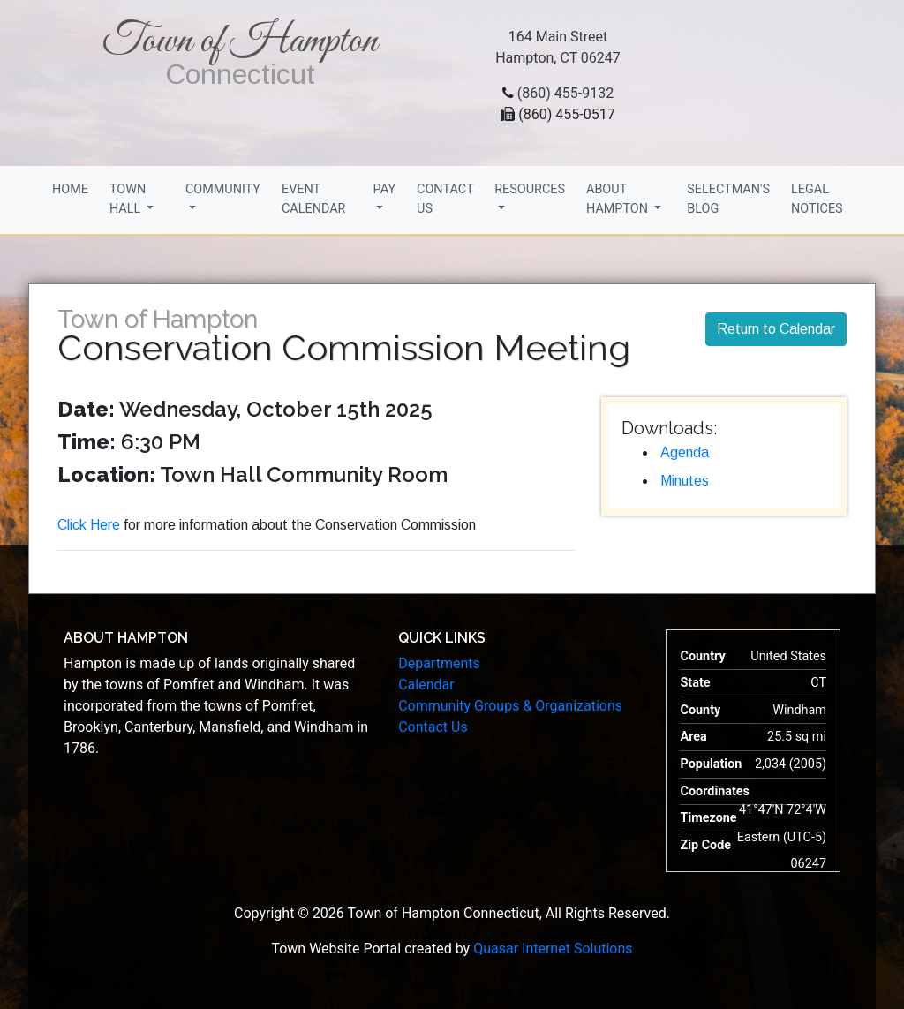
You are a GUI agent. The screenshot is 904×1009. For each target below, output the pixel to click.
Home (70, 189)
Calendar (426, 684)
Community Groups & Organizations (510, 705)
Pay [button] (384, 189)
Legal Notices (817, 199)
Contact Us (445, 199)
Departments (439, 663)
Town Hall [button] (127, 199)
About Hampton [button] (619, 199)
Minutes (684, 480)
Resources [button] (529, 189)
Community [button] (222, 189)
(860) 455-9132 (565, 93)
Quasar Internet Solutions (552, 948)
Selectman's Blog (728, 199)
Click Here (88, 524)
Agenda (684, 452)
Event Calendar (314, 199)
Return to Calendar (776, 328)
